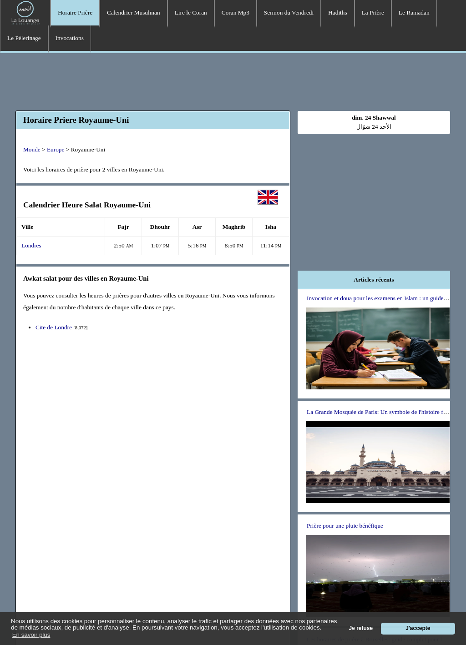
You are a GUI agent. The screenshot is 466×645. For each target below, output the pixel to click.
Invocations (70, 38)
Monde (32, 149)
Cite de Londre (53, 327)
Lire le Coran (191, 12)
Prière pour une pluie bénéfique (345, 525)
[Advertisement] (233, 80)
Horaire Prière (75, 12)
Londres (31, 245)
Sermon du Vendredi (289, 12)
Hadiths (337, 12)
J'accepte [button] (417, 628)
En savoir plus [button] (31, 634)
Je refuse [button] (361, 628)
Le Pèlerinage (24, 38)
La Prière (373, 12)
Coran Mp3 (235, 12)
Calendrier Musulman (133, 12)
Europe (56, 149)
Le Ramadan (414, 12)
